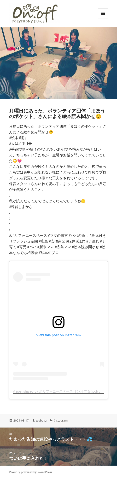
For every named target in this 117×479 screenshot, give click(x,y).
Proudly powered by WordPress (30, 472)
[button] (35, 13)
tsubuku (41, 420)
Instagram (61, 420)
